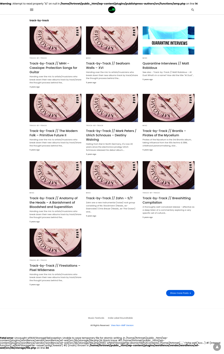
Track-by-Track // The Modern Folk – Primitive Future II (54, 133)
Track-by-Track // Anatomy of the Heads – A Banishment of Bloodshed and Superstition (53, 202)
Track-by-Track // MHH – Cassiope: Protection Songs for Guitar (53, 67)
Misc (88, 58)
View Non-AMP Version (122, 325)
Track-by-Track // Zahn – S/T (109, 198)
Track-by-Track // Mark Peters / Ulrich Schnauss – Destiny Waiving (111, 135)
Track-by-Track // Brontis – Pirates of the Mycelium (164, 133)
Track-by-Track (38, 58)
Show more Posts (179, 293)
